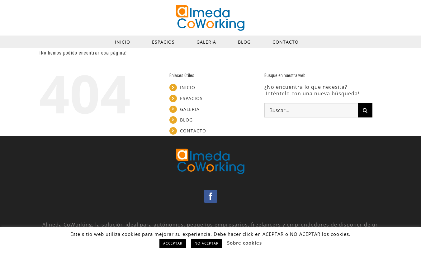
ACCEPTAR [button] (172, 243)
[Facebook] (210, 196)
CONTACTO (193, 131)
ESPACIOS (191, 98)
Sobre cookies (244, 243)
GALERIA (190, 109)
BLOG (186, 120)
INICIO (187, 87)
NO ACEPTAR (207, 243)
